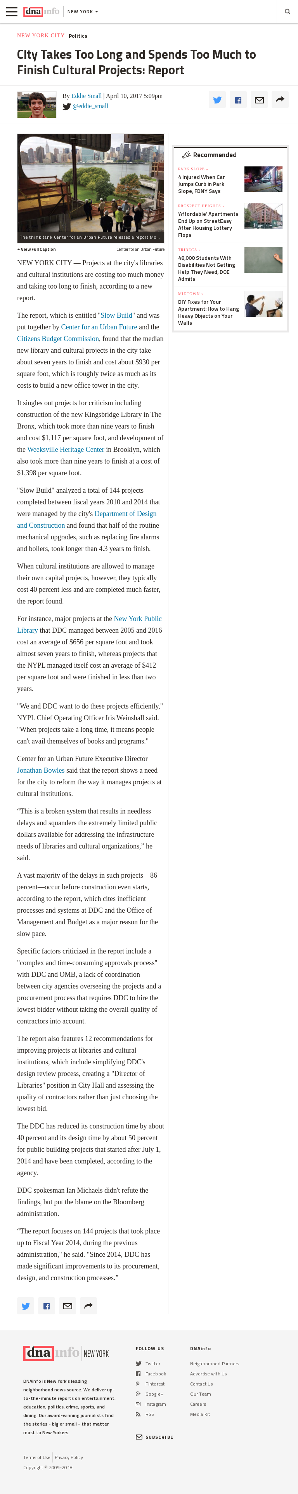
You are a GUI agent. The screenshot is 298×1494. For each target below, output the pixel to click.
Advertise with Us (208, 1373)
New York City (41, 35)
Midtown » (191, 294)
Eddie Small (86, 96)
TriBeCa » (189, 250)
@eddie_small (90, 106)
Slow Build (116, 315)
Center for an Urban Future (99, 327)
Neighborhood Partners (214, 1363)
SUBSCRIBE (154, 1437)
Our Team (200, 1394)
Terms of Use (36, 1457)
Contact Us (201, 1383)
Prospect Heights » (201, 206)
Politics (78, 36)
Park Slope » (193, 169)
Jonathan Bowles (40, 770)
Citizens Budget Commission (58, 339)
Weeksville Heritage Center (65, 449)
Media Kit (200, 1414)
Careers (198, 1404)
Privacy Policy (69, 1457)
